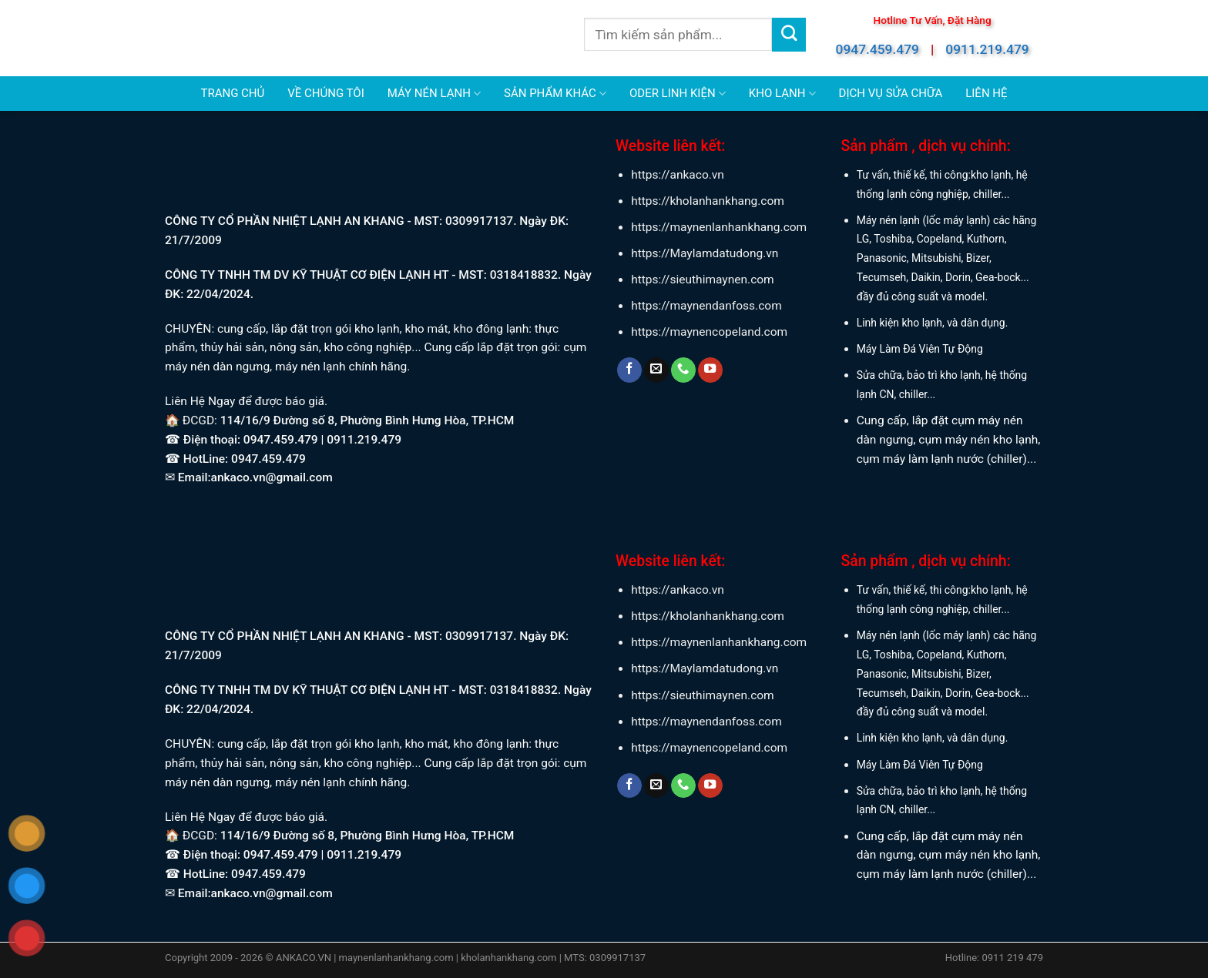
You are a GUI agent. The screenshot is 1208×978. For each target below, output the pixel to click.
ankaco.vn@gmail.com (272, 477)
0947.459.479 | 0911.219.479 (322, 440)
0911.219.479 (986, 49)
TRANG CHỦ (232, 93)
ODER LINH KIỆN (677, 93)
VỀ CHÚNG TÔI (325, 93)
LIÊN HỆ (986, 93)
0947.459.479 (877, 49)
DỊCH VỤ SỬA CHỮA (891, 93)
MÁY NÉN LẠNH (434, 93)
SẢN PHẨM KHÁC (555, 93)
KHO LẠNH (782, 93)
